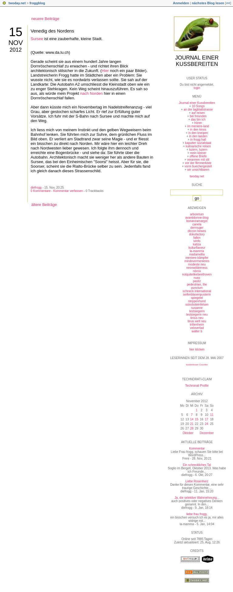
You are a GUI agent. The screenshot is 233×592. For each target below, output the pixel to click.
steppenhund (197, 301)
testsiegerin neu (197, 314)
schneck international (197, 291)
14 (191, 419)
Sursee (37, 38)
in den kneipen (198, 133)
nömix (197, 271)
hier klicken (196, 349)
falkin (196, 237)
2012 (15, 50)
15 (15, 32)
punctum (197, 287)
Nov (15, 42)
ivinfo (196, 241)
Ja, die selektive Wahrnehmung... (196, 497)
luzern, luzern (198, 149)
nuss (197, 277)
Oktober (188, 433)
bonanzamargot (197, 221)
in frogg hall (198, 139)
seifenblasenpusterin (197, 294)
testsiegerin (196, 311)
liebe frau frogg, (197, 514)
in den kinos (198, 129)
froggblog (37, 3)
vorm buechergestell (198, 166)
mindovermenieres (196, 261)
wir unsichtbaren (198, 169)
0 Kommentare (41, 191)
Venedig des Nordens (52, 30)
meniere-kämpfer (196, 257)
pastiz (197, 281)
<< (228, 3)
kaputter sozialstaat (198, 143)
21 (191, 424)
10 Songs (198, 106)
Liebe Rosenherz (196, 481)
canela (196, 224)
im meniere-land (198, 126)
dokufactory (197, 234)
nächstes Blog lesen (208, 3)
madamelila (196, 254)
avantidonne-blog (197, 217)
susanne (197, 308)
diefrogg (36, 187)
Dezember (207, 433)
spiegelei (197, 297)
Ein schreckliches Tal (197, 465)
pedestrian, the (197, 284)
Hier (105, 70)
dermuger (197, 227)
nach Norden (91, 93)
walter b (196, 331)
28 (191, 428)
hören (198, 123)
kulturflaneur (196, 247)
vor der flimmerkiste (198, 163)
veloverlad (197, 328)
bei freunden (198, 116)
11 (211, 414)
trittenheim (197, 324)
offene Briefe (198, 156)
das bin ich (198, 119)
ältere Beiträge (44, 204)
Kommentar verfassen (68, 191)
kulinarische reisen (198, 146)
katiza (197, 244)
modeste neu (197, 264)
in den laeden (198, 136)
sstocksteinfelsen (196, 304)
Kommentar (197, 448)
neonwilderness (197, 267)
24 (206, 424)
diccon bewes (197, 231)
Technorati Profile (196, 385)
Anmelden (181, 3)
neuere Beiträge (45, 18)
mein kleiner (198, 153)
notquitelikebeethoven (196, 274)
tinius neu (197, 318)
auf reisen (198, 113)
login (197, 88)
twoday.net (17, 3)
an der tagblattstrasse (198, 109)
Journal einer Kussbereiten (196, 61)
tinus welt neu (196, 321)
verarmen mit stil (198, 159)
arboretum (197, 214)
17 (206, 419)
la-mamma (197, 251)
